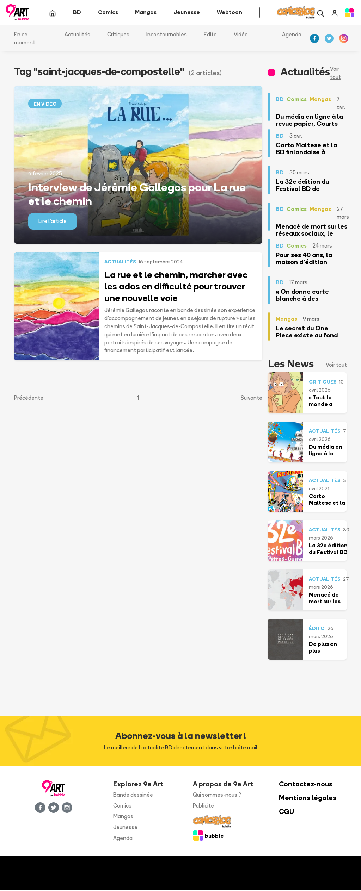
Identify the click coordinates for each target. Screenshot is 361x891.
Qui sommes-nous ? (217, 795)
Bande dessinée (133, 795)
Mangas (123, 817)
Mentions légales (307, 799)
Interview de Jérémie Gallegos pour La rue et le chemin (137, 194)
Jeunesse (125, 827)
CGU (286, 812)
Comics (122, 806)
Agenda (291, 35)
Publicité (203, 806)
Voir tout (335, 73)
